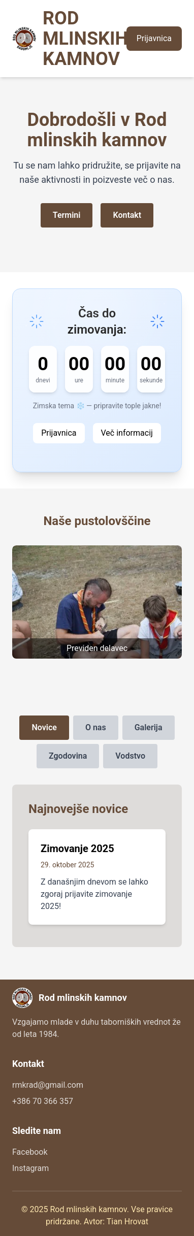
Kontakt (127, 215)
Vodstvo (130, 756)
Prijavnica (154, 38)
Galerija (149, 727)
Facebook (29, 1152)
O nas (95, 727)
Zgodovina (68, 756)
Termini (67, 215)
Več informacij (127, 433)
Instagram (30, 1168)
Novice (43, 727)
